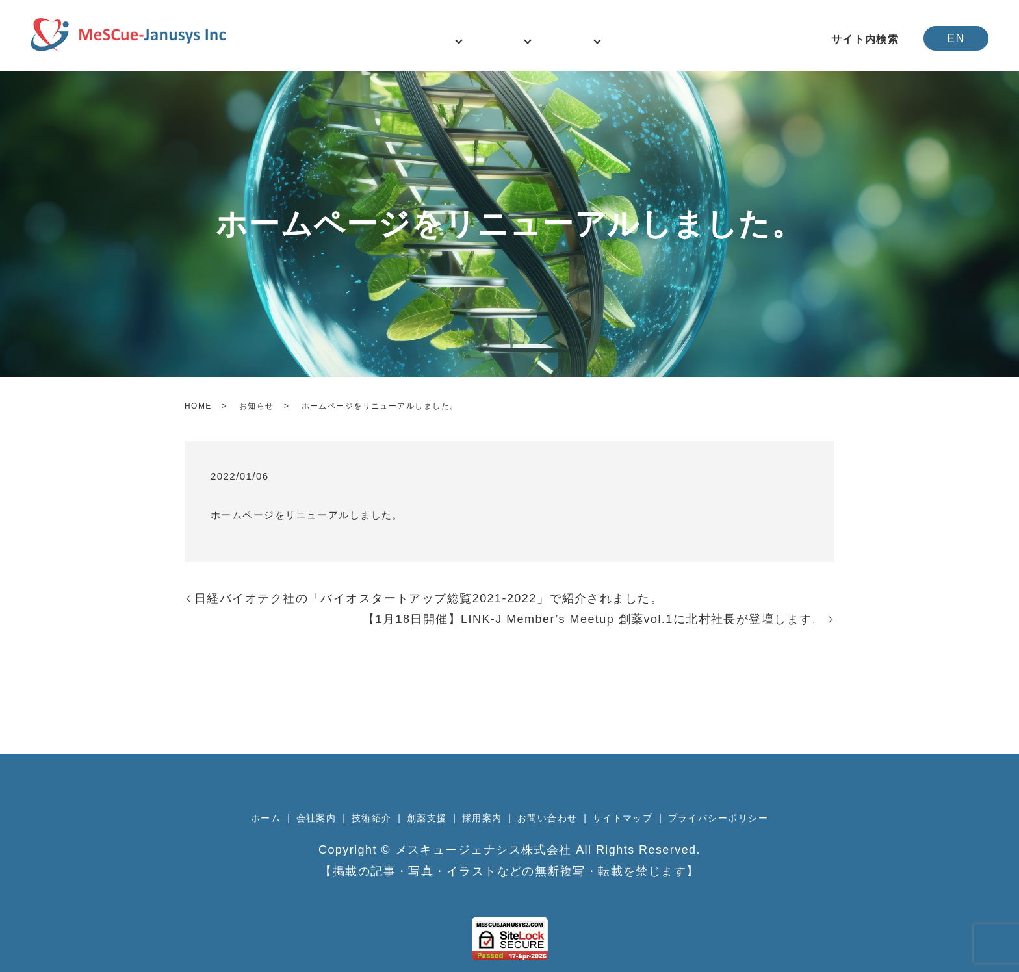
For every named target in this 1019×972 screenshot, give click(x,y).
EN (956, 38)
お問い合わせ (723, 39)
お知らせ (256, 406)
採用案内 (654, 39)
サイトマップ (623, 818)
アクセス (791, 39)
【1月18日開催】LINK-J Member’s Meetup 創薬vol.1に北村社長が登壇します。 (594, 619)
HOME (198, 406)
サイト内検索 (865, 39)
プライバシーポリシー (718, 818)
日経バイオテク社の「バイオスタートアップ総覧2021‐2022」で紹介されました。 (428, 598)
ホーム (361, 39)
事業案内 (592, 39)
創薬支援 (427, 818)
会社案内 (469, 39)
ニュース (412, 39)
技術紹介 (531, 39)
